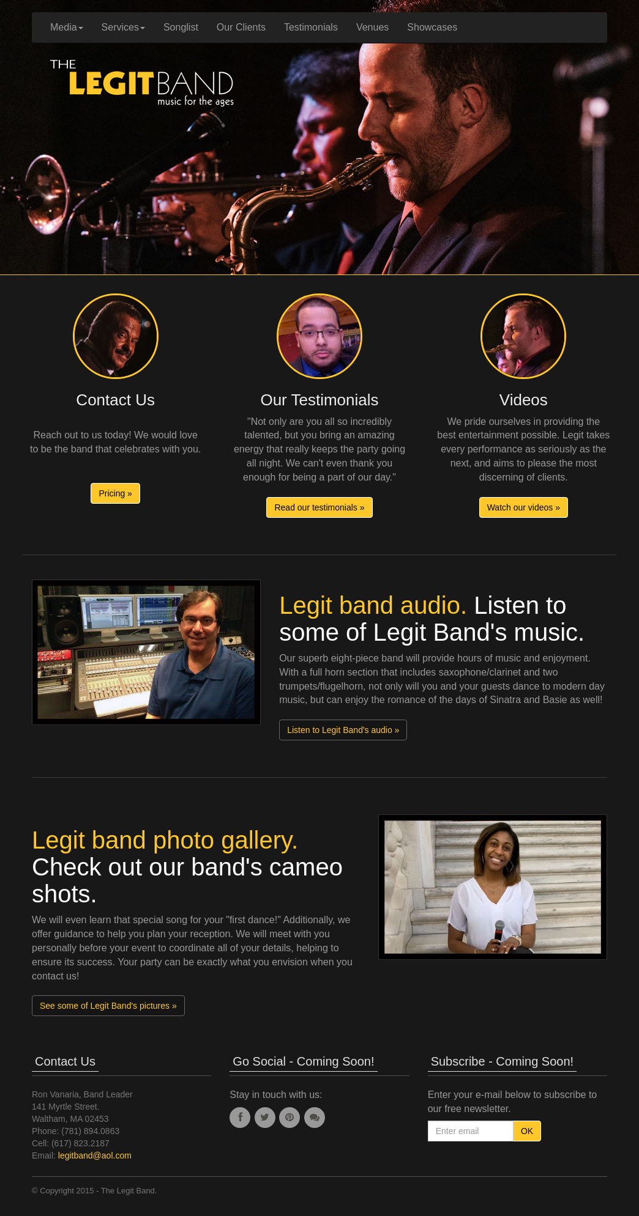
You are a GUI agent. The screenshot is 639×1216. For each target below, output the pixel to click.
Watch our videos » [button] (523, 507)
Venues (372, 27)
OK (527, 1131)
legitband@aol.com (95, 1155)
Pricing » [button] (115, 493)
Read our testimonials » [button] (319, 507)
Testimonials (311, 27)
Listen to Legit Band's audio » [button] (343, 730)
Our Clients (241, 27)
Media (66, 27)
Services (123, 27)
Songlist (180, 27)
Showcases (432, 27)
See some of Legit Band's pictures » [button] (108, 1006)
